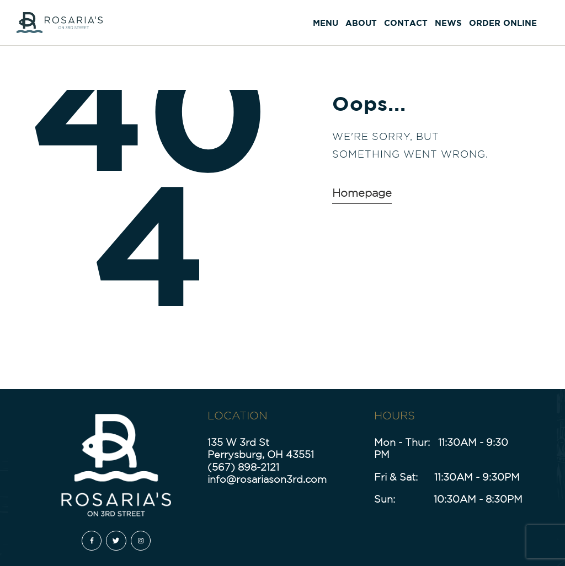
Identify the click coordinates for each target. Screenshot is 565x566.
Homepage (362, 193)
